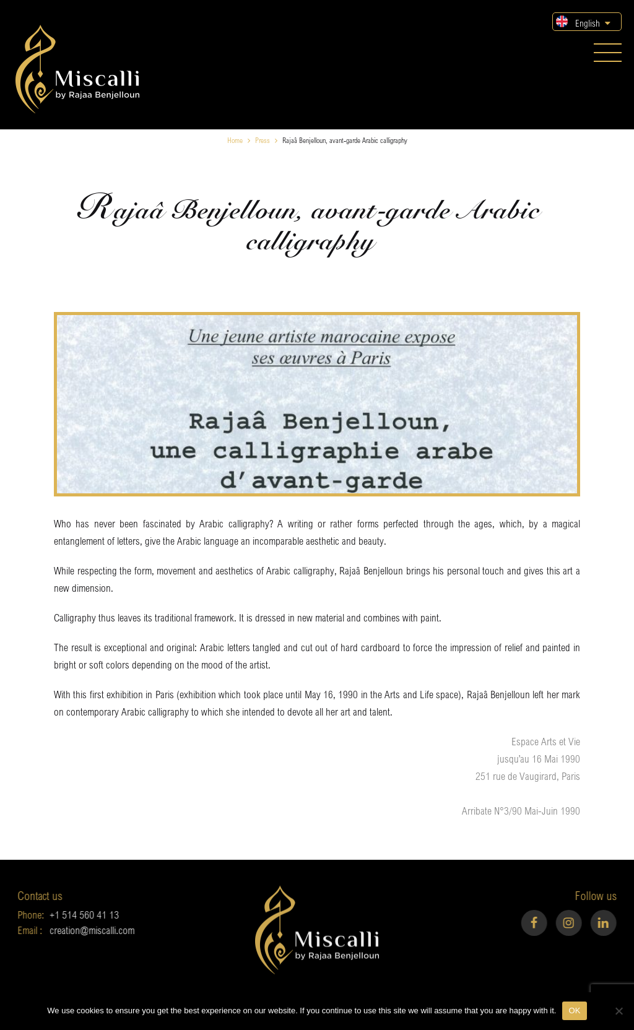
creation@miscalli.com (73, 930)
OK (574, 1010)
